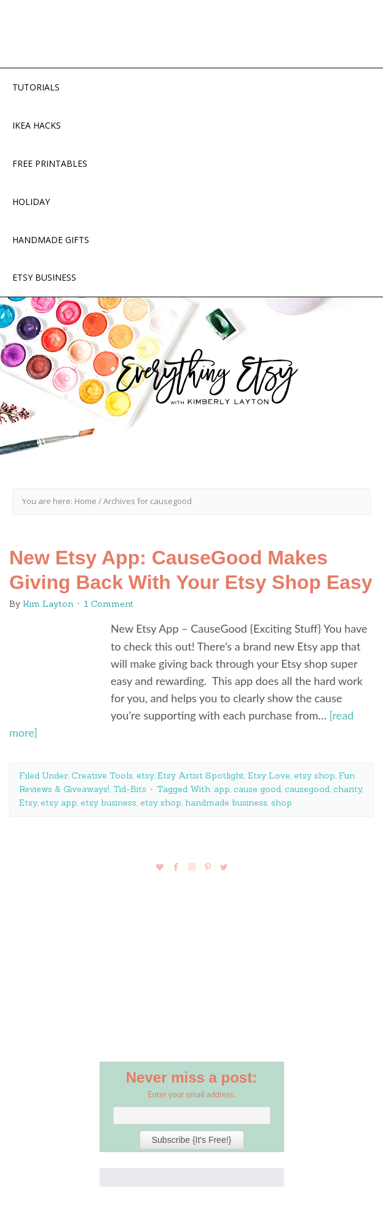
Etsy (28, 802)
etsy (145, 775)
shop (281, 802)
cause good (257, 789)
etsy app (59, 802)
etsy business (108, 802)
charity (347, 789)
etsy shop (314, 775)
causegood (307, 789)
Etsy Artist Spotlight (200, 775)
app (222, 789)
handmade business (226, 802)
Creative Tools (102, 775)
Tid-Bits (129, 789)
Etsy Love (269, 775)
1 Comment (108, 603)
